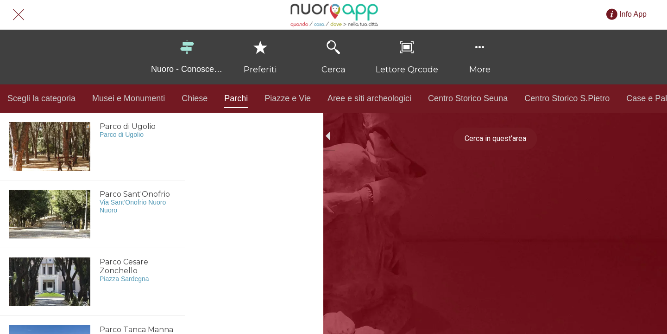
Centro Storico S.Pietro (567, 98)
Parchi (236, 101)
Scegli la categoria (41, 98)
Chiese (195, 98)
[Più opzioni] (479, 57)
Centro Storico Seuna (468, 98)
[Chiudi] (18, 14)
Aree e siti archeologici (369, 98)
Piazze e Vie (287, 98)
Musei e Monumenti (128, 98)
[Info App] (633, 14)
